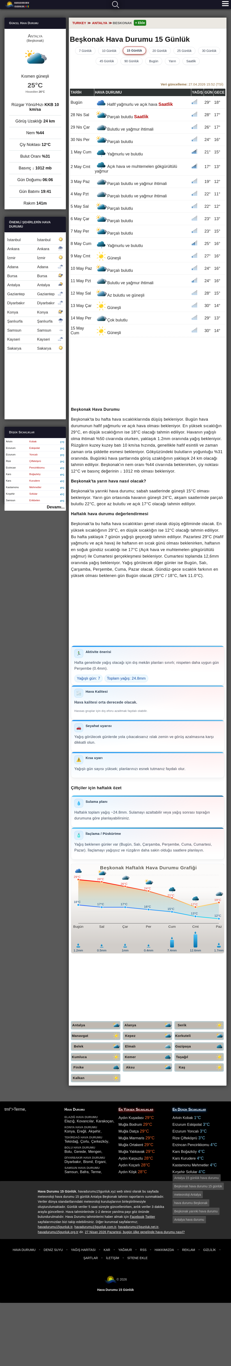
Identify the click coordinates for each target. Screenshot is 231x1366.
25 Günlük (184, 51)
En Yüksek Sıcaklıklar (135, 1109)
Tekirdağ (71, 1141)
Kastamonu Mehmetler (191, 1165)
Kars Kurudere (184, 1158)
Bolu (68, 1152)
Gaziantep (35, 294)
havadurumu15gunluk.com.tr (95, 1227)
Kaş (201, 1067)
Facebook (137, 1216)
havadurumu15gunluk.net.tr (138, 1227)
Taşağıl (200, 1057)
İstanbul (35, 239)
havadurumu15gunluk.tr (55, 1227)
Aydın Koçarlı (129, 1165)
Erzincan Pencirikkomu (191, 1145)
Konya (35, 312)
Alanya (148, 1025)
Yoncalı (33, 454)
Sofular (33, 493)
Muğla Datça (128, 1131)
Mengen (94, 1152)
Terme (96, 1172)
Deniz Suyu (53, 1250)
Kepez (148, 1036)
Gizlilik (209, 1250)
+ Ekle (140, 23)
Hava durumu (17, 4)
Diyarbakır (35, 303)
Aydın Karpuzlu (130, 1158)
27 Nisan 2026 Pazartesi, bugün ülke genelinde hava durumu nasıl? (135, 1232)
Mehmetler (35, 487)
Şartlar (90, 1258)
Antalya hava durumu (189, 1219)
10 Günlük (109, 51)
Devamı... (56, 507)
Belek (97, 1046)
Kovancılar (85, 1121)
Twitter (150, 1216)
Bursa (35, 276)
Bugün (153, 61)
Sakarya (35, 348)
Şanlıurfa (35, 321)
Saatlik (191, 61)
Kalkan (96, 1078)
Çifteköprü (35, 461)
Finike (97, 1067)
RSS (143, 1250)
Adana (35, 267)
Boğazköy (35, 474)
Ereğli (81, 1131)
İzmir (35, 258)
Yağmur (125, 1250)
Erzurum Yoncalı (186, 1131)
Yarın (172, 61)
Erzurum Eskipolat (187, 1124)
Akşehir (94, 1131)
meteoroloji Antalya (187, 1194)
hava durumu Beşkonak (191, 1203)
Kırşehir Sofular (185, 1172)
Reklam (188, 1250)
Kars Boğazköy (185, 1152)
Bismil (88, 1162)
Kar (107, 1250)
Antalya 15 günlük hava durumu (196, 1178)
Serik (201, 1025)
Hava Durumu (24, 1250)
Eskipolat (34, 448)
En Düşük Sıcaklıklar (189, 1109)
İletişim (112, 1258)
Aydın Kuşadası (131, 1118)
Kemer (148, 1057)
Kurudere (34, 480)
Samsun (35, 330)
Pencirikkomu (37, 467)
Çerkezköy (99, 1141)
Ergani (100, 1162)
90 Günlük (131, 61)
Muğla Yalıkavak (131, 1152)
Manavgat (96, 1036)
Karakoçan (104, 1121)
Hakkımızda (164, 1250)
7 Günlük (85, 51)
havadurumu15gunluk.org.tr (58, 1232)
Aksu (149, 1067)
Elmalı (148, 1046)
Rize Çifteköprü (185, 1138)
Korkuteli (199, 1036)
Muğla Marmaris (131, 1138)
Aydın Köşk (127, 1172)
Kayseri (35, 339)
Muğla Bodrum (130, 1124)
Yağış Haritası (83, 1250)
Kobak (33, 441)
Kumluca (96, 1057)
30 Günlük (209, 51)
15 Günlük (134, 50)
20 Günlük (159, 51)
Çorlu (84, 1141)
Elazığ (69, 1121)
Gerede (80, 1152)
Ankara (35, 249)
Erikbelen (34, 500)
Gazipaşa (199, 1046)
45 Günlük (106, 61)
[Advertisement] (148, 372)
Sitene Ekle (137, 1258)
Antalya (96, 1025)
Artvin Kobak (183, 1118)
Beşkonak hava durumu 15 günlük (198, 1186)
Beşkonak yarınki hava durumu (196, 1211)
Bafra (84, 1172)
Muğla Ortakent (130, 1145)
